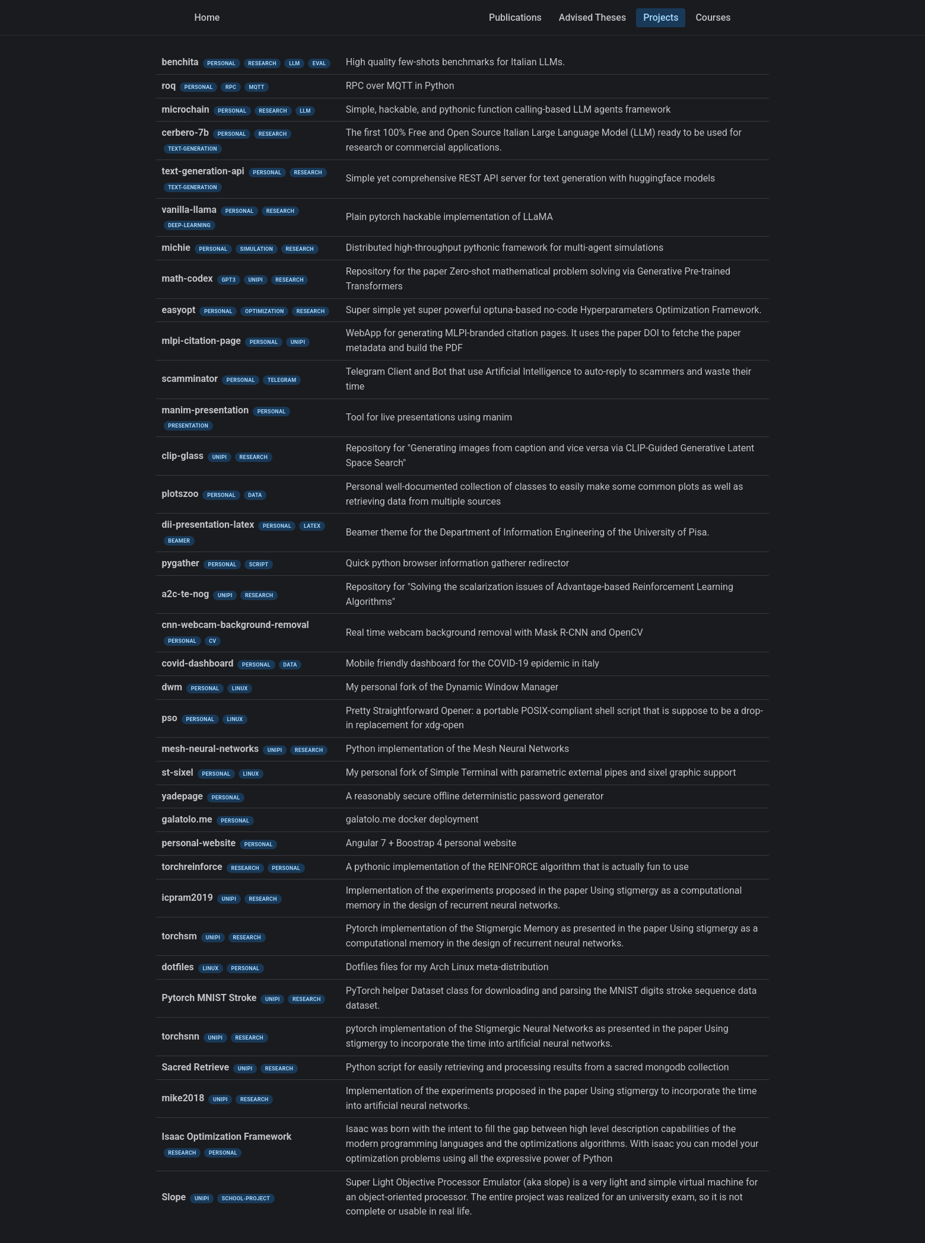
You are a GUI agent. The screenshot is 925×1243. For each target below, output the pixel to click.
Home (207, 17)
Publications (515, 17)
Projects (660, 17)
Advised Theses (592, 17)
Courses (712, 17)
